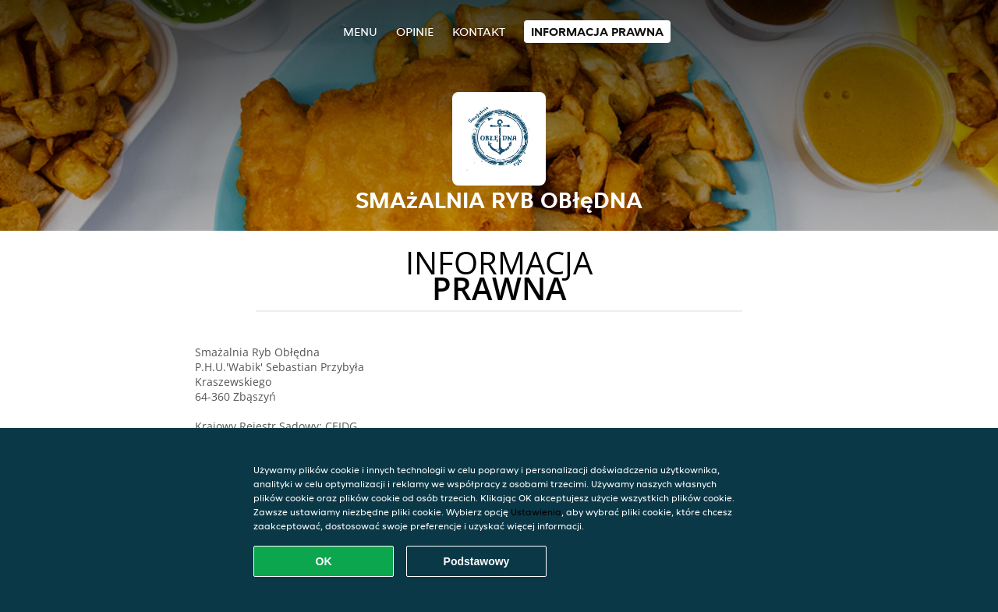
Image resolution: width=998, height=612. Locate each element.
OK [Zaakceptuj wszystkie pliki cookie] (324, 561)
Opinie (415, 31)
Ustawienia (536, 512)
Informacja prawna (597, 31)
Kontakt (478, 31)
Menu (360, 31)
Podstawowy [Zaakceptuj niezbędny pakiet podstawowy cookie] (477, 561)
